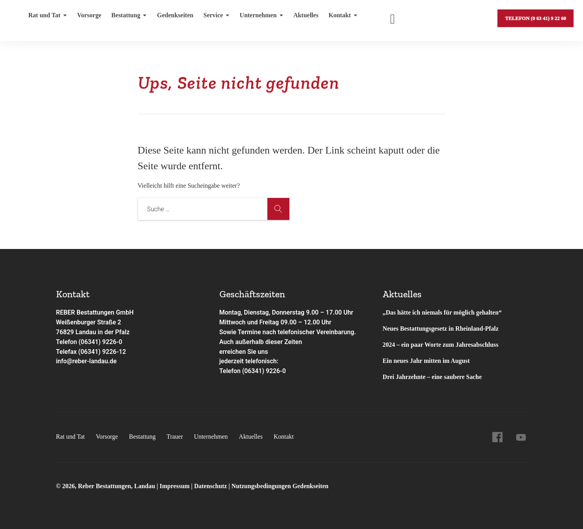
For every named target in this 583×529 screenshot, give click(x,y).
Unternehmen (258, 17)
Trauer (175, 436)
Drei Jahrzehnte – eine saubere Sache (433, 376)
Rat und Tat (47, 17)
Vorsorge (89, 17)
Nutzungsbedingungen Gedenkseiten (281, 486)
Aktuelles (302, 17)
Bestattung (128, 17)
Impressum (176, 486)
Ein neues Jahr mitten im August (427, 360)
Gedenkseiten (173, 17)
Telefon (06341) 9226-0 (89, 342)
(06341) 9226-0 (264, 371)
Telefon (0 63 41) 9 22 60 (535, 17)
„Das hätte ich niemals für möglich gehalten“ (443, 312)
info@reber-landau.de (86, 361)
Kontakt (338, 17)
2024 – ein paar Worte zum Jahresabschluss (441, 344)
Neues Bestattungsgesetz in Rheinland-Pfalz (442, 328)
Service (214, 17)
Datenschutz (210, 486)
